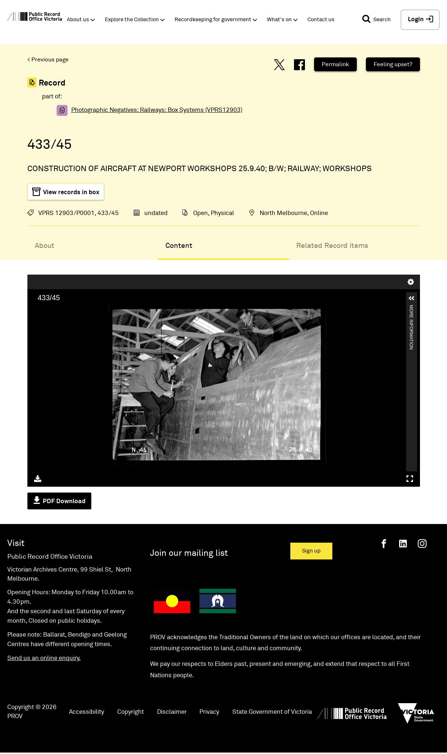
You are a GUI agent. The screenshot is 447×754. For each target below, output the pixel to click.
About (44, 245)
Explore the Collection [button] (132, 19)
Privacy (209, 712)
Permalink (335, 64)
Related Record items (332, 245)
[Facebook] (383, 543)
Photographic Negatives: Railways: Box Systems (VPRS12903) (156, 110)
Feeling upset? (393, 64)
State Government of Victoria (272, 712)
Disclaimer (172, 712)
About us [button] (78, 19)
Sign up (311, 551)
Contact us (321, 19)
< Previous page (48, 60)
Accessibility (86, 712)
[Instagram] (422, 543)
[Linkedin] (403, 543)
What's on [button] (279, 19)
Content (178, 245)
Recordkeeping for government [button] (213, 19)
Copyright (130, 712)
